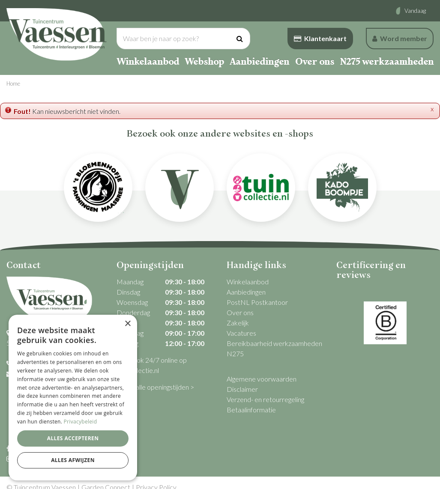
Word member (399, 38)
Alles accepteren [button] (73, 438)
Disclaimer (242, 389)
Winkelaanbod (248, 281)
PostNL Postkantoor (257, 302)
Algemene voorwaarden (261, 379)
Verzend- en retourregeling (265, 399)
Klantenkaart (320, 38)
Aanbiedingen (246, 292)
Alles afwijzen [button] (73, 460)
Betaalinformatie (251, 410)
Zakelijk (238, 323)
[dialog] (73, 397)
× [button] (127, 324)
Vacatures (241, 333)
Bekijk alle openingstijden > (155, 387)
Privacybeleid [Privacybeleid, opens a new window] (80, 421)
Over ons (240, 312)
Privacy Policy (156, 478)
